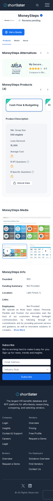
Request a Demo (37, 438)
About (25, 40)
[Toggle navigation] (47, 5)
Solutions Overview (39, 458)
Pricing (32, 428)
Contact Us (35, 469)
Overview (34, 423)
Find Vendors (36, 463)
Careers (6, 438)
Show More (19, 330)
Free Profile (35, 433)
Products (7, 40)
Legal (5, 443)
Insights (6, 428)
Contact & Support (12, 433)
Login (5, 423)
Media (17, 40)
